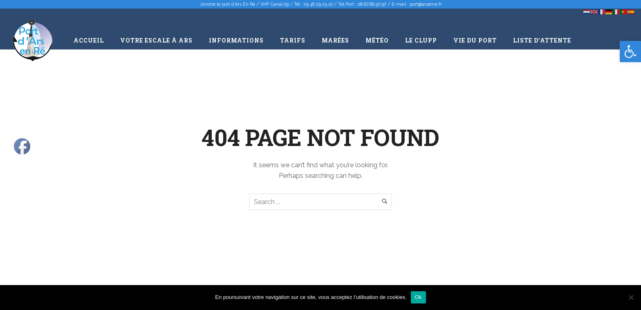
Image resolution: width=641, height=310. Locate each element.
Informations (236, 40)
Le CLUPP (421, 40)
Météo (377, 40)
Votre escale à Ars (156, 40)
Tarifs (292, 40)
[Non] (631, 297)
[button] (630, 51)
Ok (418, 297)
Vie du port (475, 40)
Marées (335, 40)
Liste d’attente (542, 40)
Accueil (89, 40)
